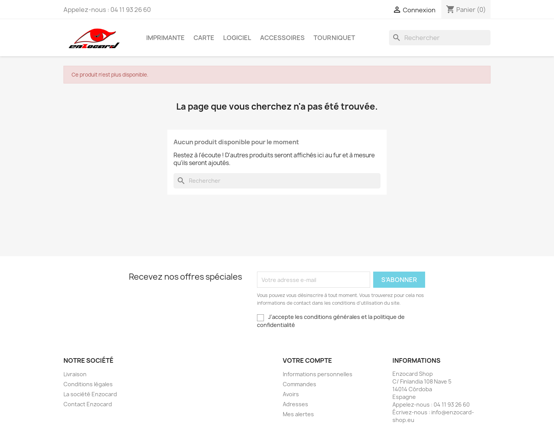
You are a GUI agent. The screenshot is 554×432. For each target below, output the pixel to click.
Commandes (299, 384)
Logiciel (237, 37)
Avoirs (291, 394)
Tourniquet (334, 37)
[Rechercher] (440, 37)
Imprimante (165, 37)
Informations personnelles (317, 374)
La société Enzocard (90, 394)
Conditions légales (88, 384)
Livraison (75, 374)
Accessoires (282, 37)
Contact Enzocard (87, 404)
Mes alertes (298, 414)
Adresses (295, 404)
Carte (204, 37)
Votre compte (307, 360)
